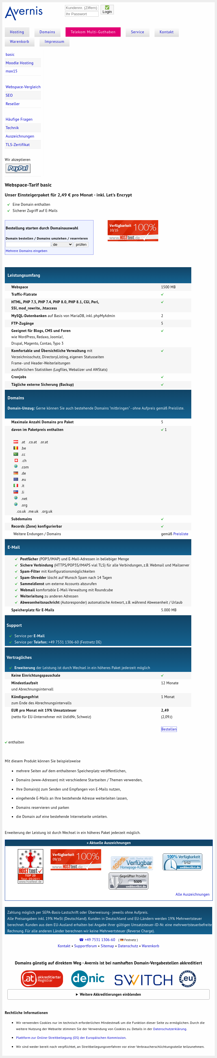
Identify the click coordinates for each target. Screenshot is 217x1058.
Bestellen (169, 729)
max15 (12, 71)
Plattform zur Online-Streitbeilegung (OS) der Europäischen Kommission (70, 1037)
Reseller (13, 103)
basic (10, 54)
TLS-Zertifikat (18, 144)
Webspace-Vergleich (23, 86)
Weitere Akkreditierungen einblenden (110, 994)
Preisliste (180, 534)
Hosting (17, 32)
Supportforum (85, 946)
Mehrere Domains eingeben (26, 251)
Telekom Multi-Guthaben (93, 32)
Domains (47, 32)
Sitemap (107, 946)
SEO (9, 95)
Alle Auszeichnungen (192, 894)
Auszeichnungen (20, 136)
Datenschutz (128, 946)
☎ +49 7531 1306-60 (97, 939)
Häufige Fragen (19, 119)
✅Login (107, 9)
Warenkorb (19, 41)
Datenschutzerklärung (169, 1029)
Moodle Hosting (20, 62)
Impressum (54, 41)
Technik (12, 127)
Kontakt (167, 32)
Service (137, 32)
